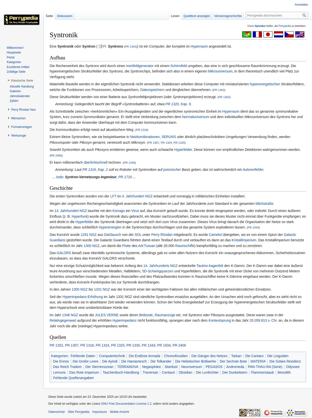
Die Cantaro (254, 356)
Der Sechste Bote (233, 361)
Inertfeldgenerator (140, 66)
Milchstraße (264, 204)
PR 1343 (130, 46)
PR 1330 (129, 162)
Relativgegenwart (63, 320)
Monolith (284, 372)
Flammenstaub (262, 372)
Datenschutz (56, 412)
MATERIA (258, 361)
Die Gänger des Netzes (210, 356)
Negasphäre (151, 367)
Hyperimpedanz (125, 320)
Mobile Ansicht (119, 412)
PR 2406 (56, 155)
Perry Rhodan (162, 235)
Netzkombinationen (145, 137)
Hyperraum (199, 46)
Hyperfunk (79, 216)
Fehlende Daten (83, 356)
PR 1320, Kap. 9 (178, 104)
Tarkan (236, 356)
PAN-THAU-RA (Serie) (265, 367)
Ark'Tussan (146, 246)
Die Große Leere (85, 361)
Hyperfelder (183, 150)
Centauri (168, 372)
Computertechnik (112, 356)
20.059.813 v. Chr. (263, 320)
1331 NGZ (102, 289)
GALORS (64, 253)
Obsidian (185, 372)
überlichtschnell (96, 162)
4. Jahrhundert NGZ (137, 196)
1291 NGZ (89, 235)
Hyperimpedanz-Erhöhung (82, 297)
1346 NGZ (70, 315)
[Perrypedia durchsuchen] (277, 15)
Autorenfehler (253, 170)
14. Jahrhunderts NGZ (160, 266)
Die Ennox (61, 361)
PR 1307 (153, 142)
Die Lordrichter (207, 372)
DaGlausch (112, 235)
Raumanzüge (165, 315)
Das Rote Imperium (84, 372)
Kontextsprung (220, 320)
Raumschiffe (185, 246)
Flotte (126, 246)
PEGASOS (214, 367)
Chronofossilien (176, 356)
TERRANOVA (127, 367)
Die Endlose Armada (144, 356)
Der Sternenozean (99, 367)
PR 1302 (218, 89)
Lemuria (59, 372)
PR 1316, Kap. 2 (95, 170)
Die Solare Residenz (285, 361)
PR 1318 (141, 129)
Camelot (215, 235)
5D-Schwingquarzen (157, 271)
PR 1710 (125, 177)
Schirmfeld (179, 66)
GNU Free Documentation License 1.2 (126, 403)
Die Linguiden (278, 356)
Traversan (150, 372)
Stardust (171, 367)
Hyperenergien (110, 227)
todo (59, 177)
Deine (257, 26)
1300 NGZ (92, 246)
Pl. (105, 46)
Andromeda (235, 367)
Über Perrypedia (78, 412)
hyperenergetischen (265, 84)
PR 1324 (166, 142)
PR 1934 (253, 227)
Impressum (99, 412)
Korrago (118, 211)
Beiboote (146, 315)
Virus (135, 211)
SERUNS (169, 137)
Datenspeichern (152, 90)
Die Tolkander (160, 361)
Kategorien (59, 356)
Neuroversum (191, 367)
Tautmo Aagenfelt (209, 266)
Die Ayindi (109, 361)
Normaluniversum (195, 117)
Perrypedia (284, 26)
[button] (22, 80)
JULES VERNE (107, 315)
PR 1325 (179, 142)
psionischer (172, 170)
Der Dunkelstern (234, 372)
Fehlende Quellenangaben (73, 378)
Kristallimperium (244, 240)
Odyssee (293, 367)
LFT (113, 196)
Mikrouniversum (220, 71)
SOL (138, 235)
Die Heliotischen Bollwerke (195, 361)
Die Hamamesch (134, 361)
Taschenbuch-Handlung (121, 372)
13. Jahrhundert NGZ (70, 211)
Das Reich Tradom (67, 367)
